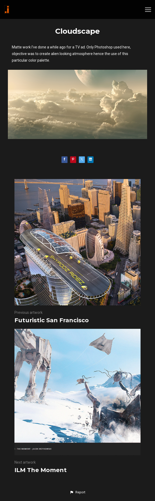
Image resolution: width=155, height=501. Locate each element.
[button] (77, 492)
